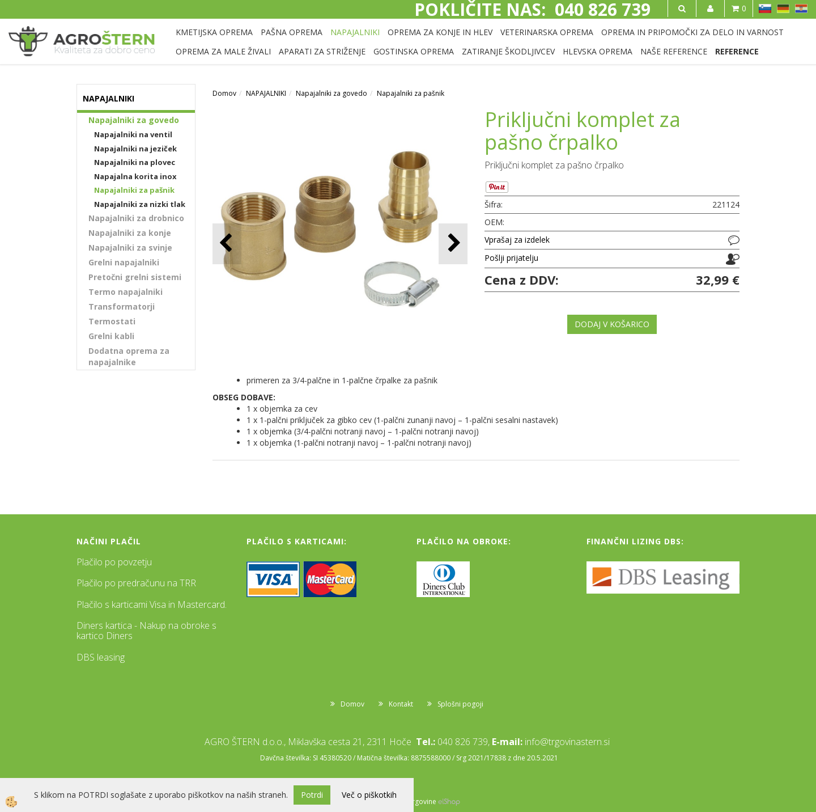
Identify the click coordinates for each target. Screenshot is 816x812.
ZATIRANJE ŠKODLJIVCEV (508, 51)
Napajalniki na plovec (134, 162)
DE (783, 8)
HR (801, 8)
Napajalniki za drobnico (136, 218)
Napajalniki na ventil (133, 134)
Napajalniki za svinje (130, 247)
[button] (453, 243)
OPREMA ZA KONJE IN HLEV (440, 32)
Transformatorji (121, 306)
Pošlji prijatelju (511, 257)
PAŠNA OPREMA (291, 32)
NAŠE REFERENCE (673, 51)
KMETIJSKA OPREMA (214, 32)
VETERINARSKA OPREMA (546, 32)
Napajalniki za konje (129, 232)
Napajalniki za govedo (133, 120)
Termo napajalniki (125, 291)
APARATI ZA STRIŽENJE (322, 51)
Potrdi (312, 794)
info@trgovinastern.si (567, 741)
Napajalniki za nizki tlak (139, 204)
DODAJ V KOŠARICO (612, 324)
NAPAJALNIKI (355, 32)
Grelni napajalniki (123, 262)
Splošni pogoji (460, 704)
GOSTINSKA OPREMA (413, 51)
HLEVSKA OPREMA (597, 51)
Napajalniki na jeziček (135, 148)
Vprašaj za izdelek (517, 239)
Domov (224, 93)
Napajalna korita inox (135, 176)
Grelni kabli (111, 336)
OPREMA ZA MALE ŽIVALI (223, 51)
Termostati (111, 321)
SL (765, 8)
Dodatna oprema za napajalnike (128, 356)
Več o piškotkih (369, 794)
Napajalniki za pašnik (134, 190)
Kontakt (401, 704)
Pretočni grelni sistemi (134, 277)
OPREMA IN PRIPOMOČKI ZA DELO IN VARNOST (692, 32)
